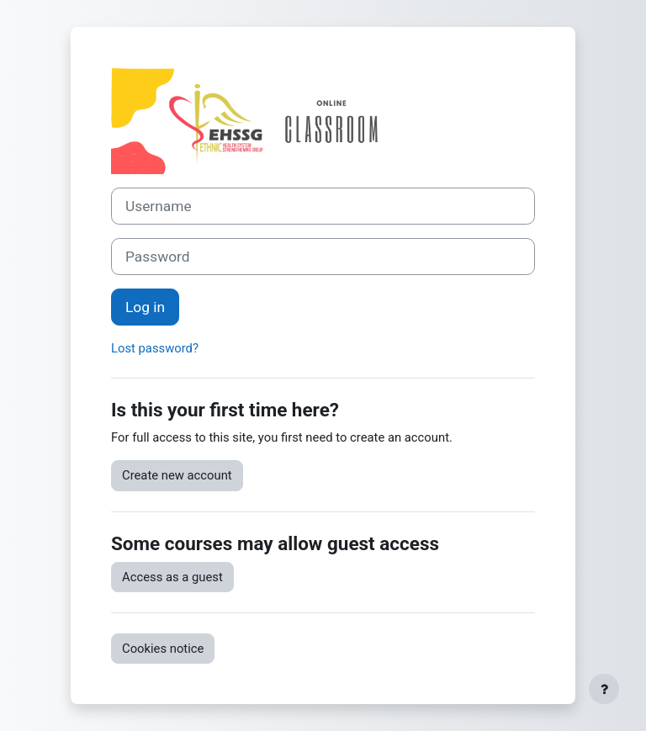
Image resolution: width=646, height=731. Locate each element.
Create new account (177, 475)
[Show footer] (604, 689)
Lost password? (155, 348)
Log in (145, 307)
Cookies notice (163, 648)
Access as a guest (172, 577)
